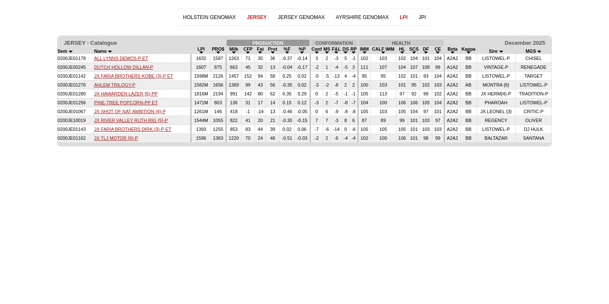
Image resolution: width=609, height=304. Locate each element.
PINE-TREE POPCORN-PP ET (126, 102)
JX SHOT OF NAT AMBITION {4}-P (130, 111)
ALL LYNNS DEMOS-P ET (121, 58)
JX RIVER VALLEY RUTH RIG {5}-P (131, 120)
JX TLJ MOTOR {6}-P (116, 138)
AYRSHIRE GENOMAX (362, 17)
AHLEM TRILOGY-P (115, 84)
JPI (422, 17)
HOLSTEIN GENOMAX (209, 17)
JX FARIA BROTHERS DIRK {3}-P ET (132, 129)
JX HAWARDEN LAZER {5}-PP (126, 93)
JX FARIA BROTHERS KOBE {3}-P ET (133, 76)
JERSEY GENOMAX (301, 17)
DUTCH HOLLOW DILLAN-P (124, 67)
